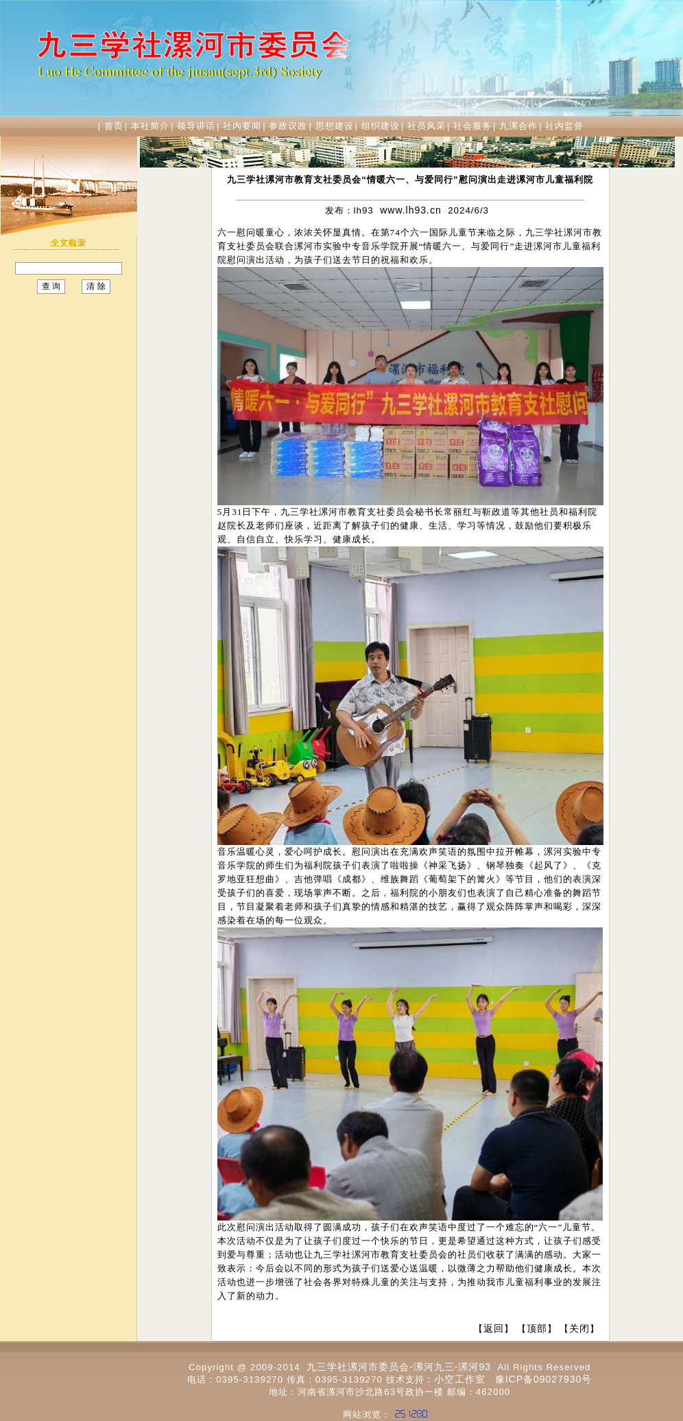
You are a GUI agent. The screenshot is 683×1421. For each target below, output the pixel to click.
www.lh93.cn (411, 210)
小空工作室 (460, 1379)
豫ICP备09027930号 (543, 1379)
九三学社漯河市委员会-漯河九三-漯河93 (399, 1366)
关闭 (579, 1328)
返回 (493, 1328)
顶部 (537, 1328)
